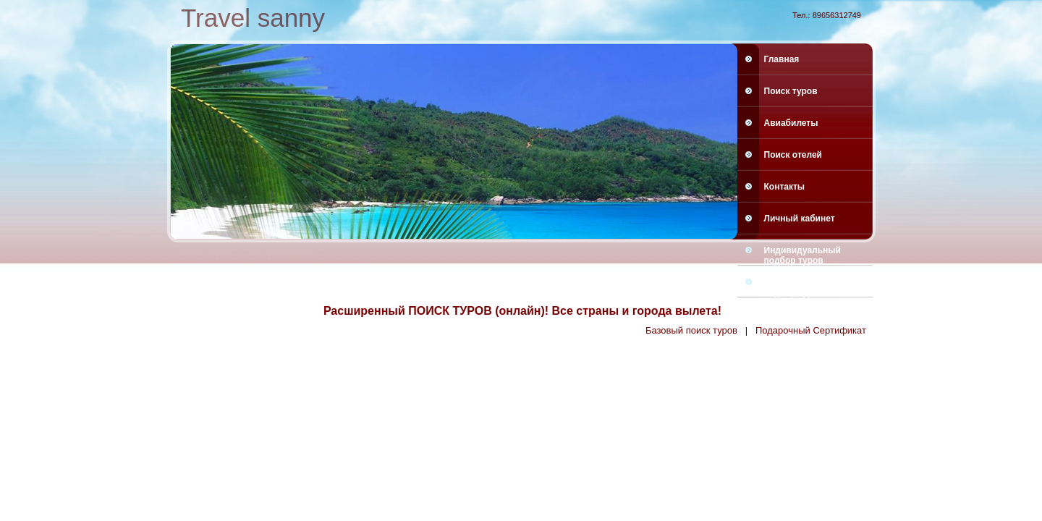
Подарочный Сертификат (810, 330)
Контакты (784, 187)
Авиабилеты (791, 123)
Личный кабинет (799, 218)
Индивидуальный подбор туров (802, 254)
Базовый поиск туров (691, 330)
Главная (782, 59)
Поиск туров (791, 91)
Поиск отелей (793, 155)
